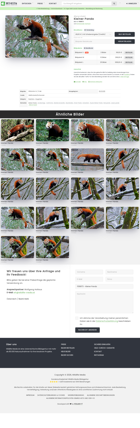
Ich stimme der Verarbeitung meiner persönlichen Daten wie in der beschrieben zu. (105, 321)
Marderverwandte (59, 103)
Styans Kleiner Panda (96, 103)
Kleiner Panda (84, 19)
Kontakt (77, 82)
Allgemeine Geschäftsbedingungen (101, 395)
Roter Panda (78, 103)
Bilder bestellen (67, 348)
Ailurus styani (80, 16)
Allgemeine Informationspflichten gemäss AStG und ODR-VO (70, 398)
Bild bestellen (125, 34)
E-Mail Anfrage (124, 77)
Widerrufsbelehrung (76, 395)
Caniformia (49, 103)
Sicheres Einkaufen (95, 82)
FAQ (84, 82)
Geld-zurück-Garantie (104, 348)
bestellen (129, 52)
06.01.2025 (102, 91)
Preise (63, 344)
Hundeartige (41, 103)
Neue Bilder (65, 351)
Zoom (63, 17)
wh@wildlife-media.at (24, 292)
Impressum (30, 395)
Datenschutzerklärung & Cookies (51, 395)
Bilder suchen (67, 355)
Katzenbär (86, 103)
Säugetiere (38, 99)
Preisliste (127, 74)
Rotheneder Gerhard (83, 24)
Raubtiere (31, 99)
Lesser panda (115, 103)
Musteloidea (69, 103)
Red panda (107, 103)
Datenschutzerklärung (107, 321)
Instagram (99, 355)
